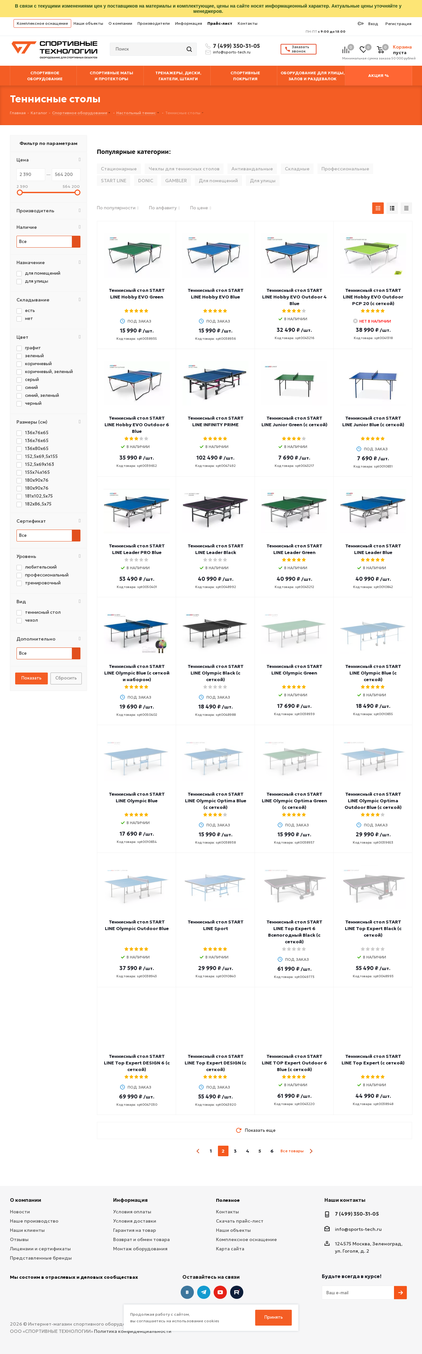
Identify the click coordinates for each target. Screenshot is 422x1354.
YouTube (220, 1292)
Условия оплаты (132, 1212)
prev (198, 1151)
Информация (188, 23)
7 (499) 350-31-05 (235, 46)
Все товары (292, 1150)
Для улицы (263, 181)
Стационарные (119, 169)
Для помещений (218, 181)
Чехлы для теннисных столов (184, 169)
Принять (273, 1317)
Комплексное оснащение (42, 23)
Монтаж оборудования (140, 1249)
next (311, 1151)
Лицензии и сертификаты (40, 1249)
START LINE (113, 181)
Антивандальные (252, 169)
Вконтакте (187, 1292)
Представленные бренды (41, 1258)
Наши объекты (88, 23)
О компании (120, 23)
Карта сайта (230, 1249)
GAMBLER (176, 181)
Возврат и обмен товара (141, 1239)
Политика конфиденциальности (132, 1331)
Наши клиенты (27, 1230)
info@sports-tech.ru (232, 52)
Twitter (236, 1292)
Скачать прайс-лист (239, 1221)
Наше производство (34, 1221)
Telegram (203, 1292)
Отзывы (19, 1239)
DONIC (145, 181)
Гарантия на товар (134, 1230)
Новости (20, 1212)
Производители (153, 23)
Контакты (247, 23)
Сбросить (66, 678)
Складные (297, 169)
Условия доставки (134, 1221)
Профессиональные (345, 169)
